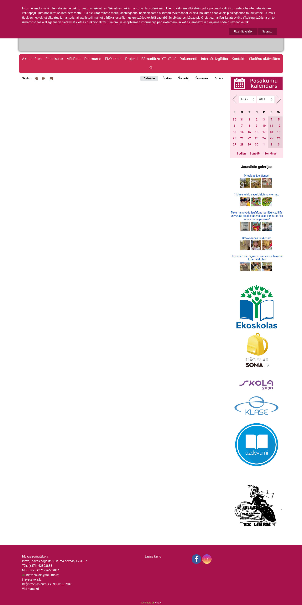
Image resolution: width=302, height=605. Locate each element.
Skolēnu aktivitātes (264, 59)
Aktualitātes (32, 59)
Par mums (92, 59)
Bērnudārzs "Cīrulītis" (158, 59)
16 (256, 132)
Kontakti (238, 59)
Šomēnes (201, 78)
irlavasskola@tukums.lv (42, 575)
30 (234, 119)
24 (264, 138)
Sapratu (267, 31)
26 (278, 138)
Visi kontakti (30, 589)
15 (249, 132)
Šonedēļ (183, 78)
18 (271, 132)
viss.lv (158, 602)
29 (249, 144)
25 (271, 138)
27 (234, 144)
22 (249, 138)
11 (271, 125)
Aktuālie (149, 78)
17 (264, 132)
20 (234, 138)
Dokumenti (188, 59)
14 (241, 132)
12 (278, 125)
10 (264, 125)
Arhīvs (218, 78)
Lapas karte (153, 556)
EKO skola (113, 59)
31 (241, 119)
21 (241, 138)
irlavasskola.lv (31, 579)
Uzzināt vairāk (243, 31)
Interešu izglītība (214, 59)
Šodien (167, 78)
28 (241, 144)
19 (278, 132)
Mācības (73, 59)
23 (256, 138)
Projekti (131, 59)
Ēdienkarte (54, 59)
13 (234, 132)
